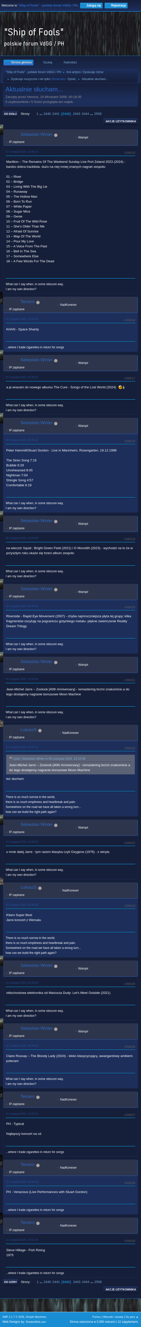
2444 (85, 114)
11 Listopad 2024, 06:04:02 (22, 1045)
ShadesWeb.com (36, 1321)
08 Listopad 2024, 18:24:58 (22, 537)
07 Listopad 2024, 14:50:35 (22, 318)
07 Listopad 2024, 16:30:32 (22, 377)
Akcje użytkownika (121, 121)
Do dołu (10, 113)
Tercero (28, 301)
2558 (98, 114)
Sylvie (71, 79)
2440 (47, 114)
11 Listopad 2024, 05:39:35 (22, 982)
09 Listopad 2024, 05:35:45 (22, 606)
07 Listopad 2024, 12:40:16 (22, 151)
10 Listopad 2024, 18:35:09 (22, 841)
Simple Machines (36, 1316)
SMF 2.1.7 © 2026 (13, 1316)
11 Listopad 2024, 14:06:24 (22, 1181)
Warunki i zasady (113, 1316)
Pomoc (96, 1316)
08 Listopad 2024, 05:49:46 (22, 440)
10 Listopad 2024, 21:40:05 (22, 904)
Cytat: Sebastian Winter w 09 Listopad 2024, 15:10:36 (49, 758)
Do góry (10, 1282)
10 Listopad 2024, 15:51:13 (22, 747)
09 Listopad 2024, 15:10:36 (22, 678)
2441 (56, 114)
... (41, 114)
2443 (76, 114)
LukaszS (29, 729)
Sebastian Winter (37, 134)
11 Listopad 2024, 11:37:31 (22, 1113)
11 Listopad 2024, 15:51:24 (22, 1239)
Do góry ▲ (132, 1316)
